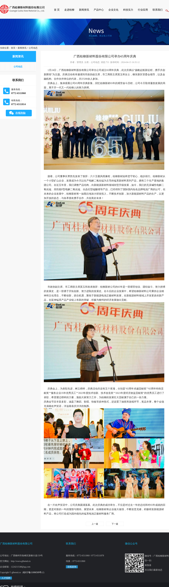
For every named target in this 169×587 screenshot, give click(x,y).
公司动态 (33, 48)
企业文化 (113, 9)
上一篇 (95, 524)
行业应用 (143, 9)
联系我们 (158, 9)
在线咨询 (71, 567)
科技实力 (128, 9)
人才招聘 (6, 578)
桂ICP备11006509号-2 (33, 572)
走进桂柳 (69, 9)
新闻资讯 (84, 9)
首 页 (57, 9)
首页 (13, 48)
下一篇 (115, 524)
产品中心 (99, 9)
